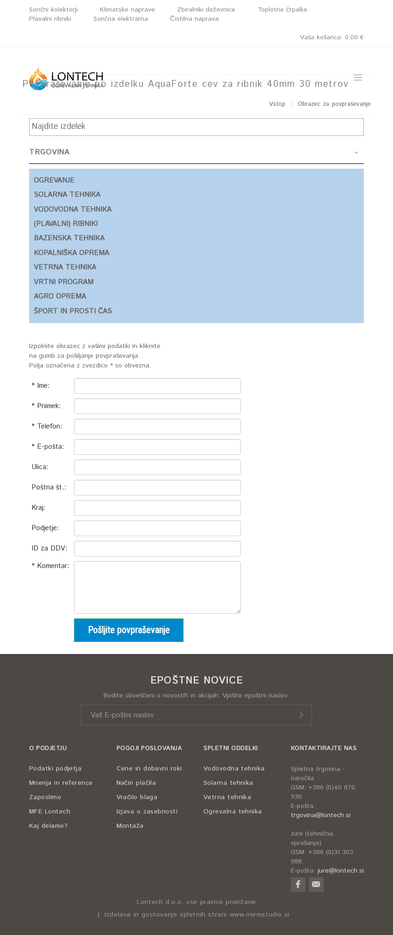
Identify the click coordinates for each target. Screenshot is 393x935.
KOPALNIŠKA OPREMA (71, 253)
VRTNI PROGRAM (63, 282)
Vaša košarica (332, 37)
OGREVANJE (54, 180)
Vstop (277, 104)
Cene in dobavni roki (149, 768)
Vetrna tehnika (227, 797)
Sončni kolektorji (53, 9)
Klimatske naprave (127, 9)
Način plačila (136, 783)
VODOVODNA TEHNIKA (72, 209)
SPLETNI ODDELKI (230, 748)
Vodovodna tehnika (234, 768)
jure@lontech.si (341, 870)
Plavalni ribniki (50, 19)
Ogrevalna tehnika (232, 811)
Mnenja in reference (61, 783)
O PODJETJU (48, 748)
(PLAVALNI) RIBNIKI (66, 224)
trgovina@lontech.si (320, 815)
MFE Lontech (49, 811)
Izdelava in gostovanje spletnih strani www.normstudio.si (196, 915)
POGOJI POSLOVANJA (149, 748)
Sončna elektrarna (120, 19)
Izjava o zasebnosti (147, 811)
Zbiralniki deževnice (206, 9)
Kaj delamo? (48, 826)
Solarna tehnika (228, 783)
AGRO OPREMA (60, 296)
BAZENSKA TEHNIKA (69, 238)
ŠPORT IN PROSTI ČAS (73, 311)
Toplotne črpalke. (283, 9)
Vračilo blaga (137, 797)
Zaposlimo (45, 797)
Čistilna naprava (194, 19)
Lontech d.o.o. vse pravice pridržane (196, 902)
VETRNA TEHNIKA (65, 267)
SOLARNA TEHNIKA (67, 195)
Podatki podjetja (55, 768)
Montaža (130, 826)
